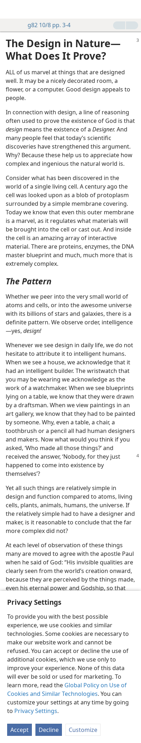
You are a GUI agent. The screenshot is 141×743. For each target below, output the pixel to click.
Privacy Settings (35, 711)
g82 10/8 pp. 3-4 (45, 25)
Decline (49, 730)
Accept (19, 730)
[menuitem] (10, 9)
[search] (132, 9)
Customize (83, 730)
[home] (10, 9)
